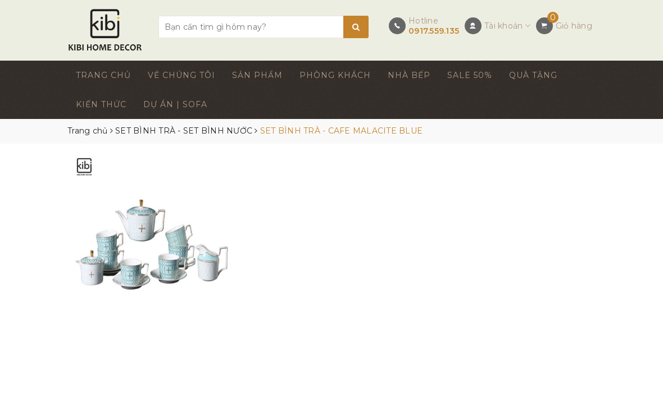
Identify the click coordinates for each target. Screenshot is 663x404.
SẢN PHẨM (257, 75)
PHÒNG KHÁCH (335, 75)
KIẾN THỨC (101, 104)
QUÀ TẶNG (533, 75)
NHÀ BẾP (409, 75)
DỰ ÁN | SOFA (175, 104)
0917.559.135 (433, 31)
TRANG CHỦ (103, 75)
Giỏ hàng (574, 26)
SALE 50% (469, 75)
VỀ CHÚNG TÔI (181, 75)
